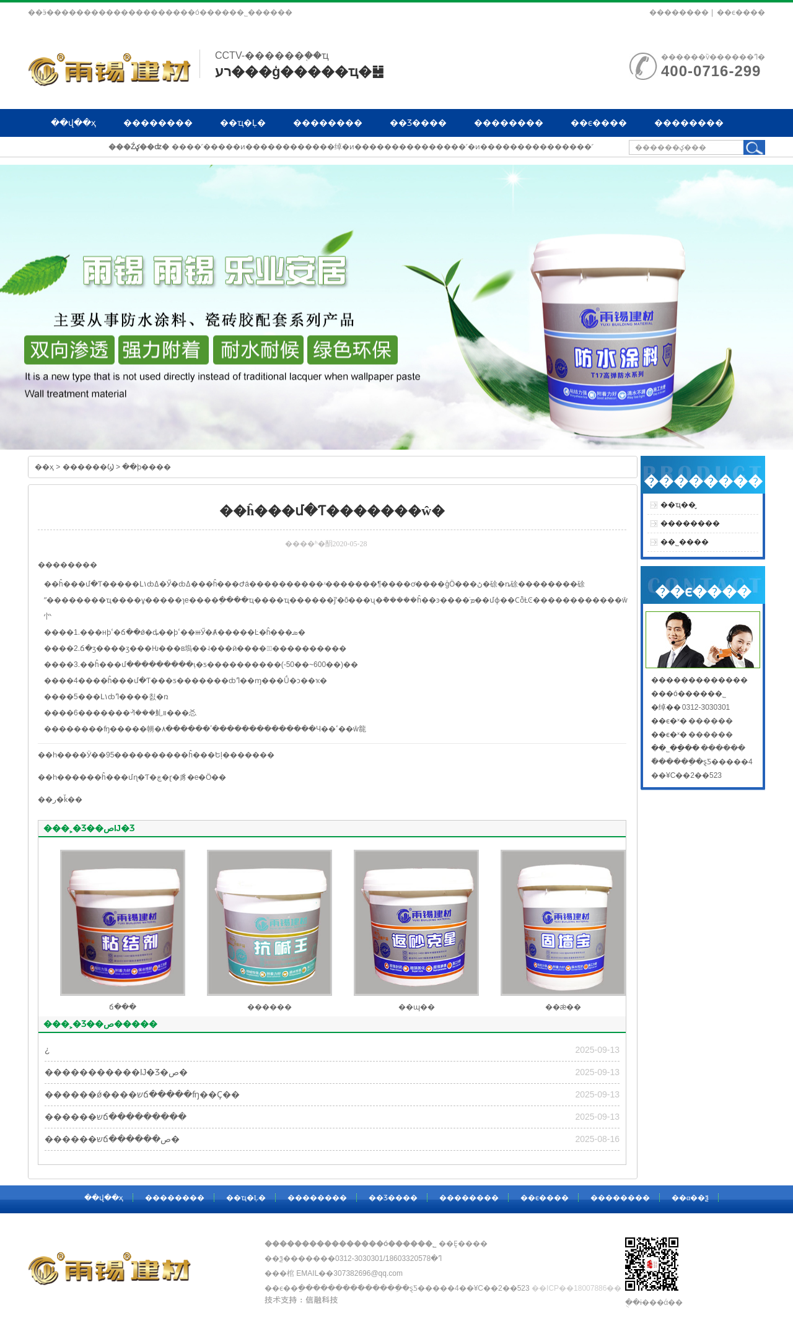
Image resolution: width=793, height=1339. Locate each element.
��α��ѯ (73, 150)
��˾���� (684, 542)
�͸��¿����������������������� (47, 1050)
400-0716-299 (711, 71)
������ (269, 1007)
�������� (679, 12)
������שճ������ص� (112, 1139)
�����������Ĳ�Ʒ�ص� (116, 1072)
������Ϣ (88, 467)
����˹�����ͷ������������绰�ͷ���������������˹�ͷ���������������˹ (383, 146)
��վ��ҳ (73, 123)
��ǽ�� (563, 1007)
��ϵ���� (741, 12)
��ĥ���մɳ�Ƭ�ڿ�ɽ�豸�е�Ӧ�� (156, 777)
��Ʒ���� (418, 123)
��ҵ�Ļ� (243, 123)
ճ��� (122, 1007)
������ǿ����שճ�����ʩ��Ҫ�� (142, 1094)
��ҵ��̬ (678, 504)
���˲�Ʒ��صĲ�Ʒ (88, 828)
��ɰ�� (416, 1007)
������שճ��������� (115, 1117)
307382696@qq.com (368, 1273)
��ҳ (44, 467)
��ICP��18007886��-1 (580, 1288)
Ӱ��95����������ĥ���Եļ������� (180, 755)
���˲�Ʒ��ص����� (100, 1024)
